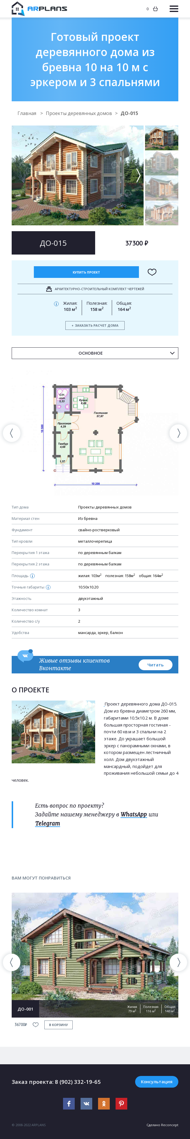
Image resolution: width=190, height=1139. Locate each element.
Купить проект (86, 272)
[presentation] (11, 433)
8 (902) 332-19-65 (78, 1081)
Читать (155, 665)
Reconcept (169, 1125)
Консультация (156, 1081)
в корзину (58, 1025)
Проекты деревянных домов (79, 113)
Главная (27, 113)
